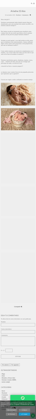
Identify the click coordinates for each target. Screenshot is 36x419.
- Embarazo (4, 399)
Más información (11, 410)
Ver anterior (5, 365)
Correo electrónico (6, 329)
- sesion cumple (5, 382)
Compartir (18, 306)
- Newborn (4, 393)
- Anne (3, 376)
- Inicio (3, 391)
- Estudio (3, 397)
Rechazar (11, 414)
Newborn (18, 15)
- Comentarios (25, 15)
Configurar (24, 410)
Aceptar (24, 414)
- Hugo (3, 374)
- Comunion (4, 395)
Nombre (3, 322)
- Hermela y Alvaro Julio (8, 378)
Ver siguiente (15, 365)
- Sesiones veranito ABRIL (8, 380)
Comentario (4, 335)
